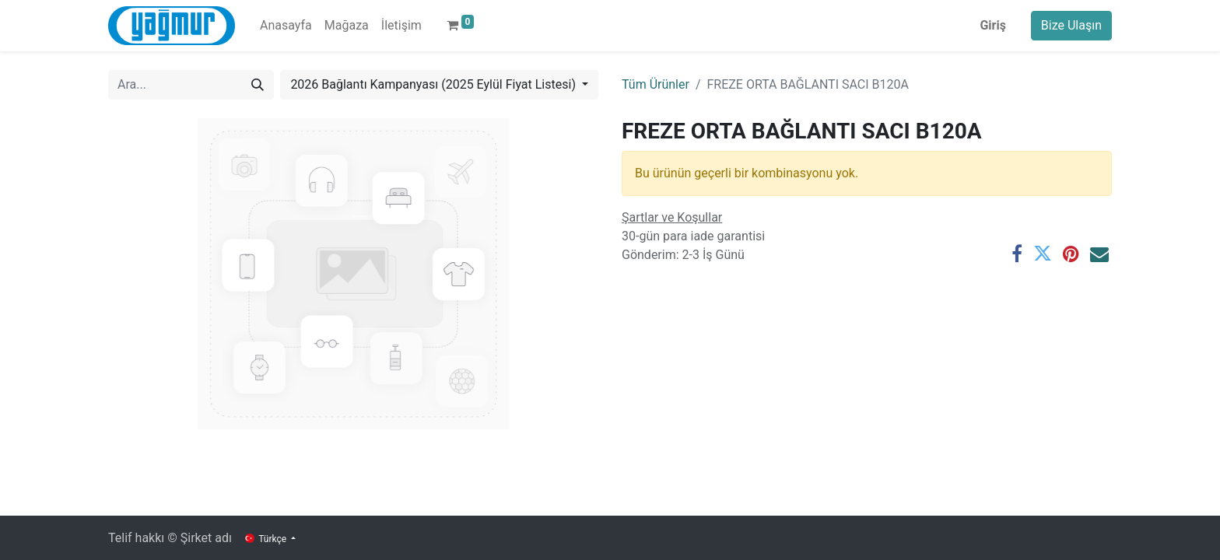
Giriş (992, 25)
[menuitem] (286, 25)
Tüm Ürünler (655, 84)
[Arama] (257, 85)
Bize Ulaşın (1071, 25)
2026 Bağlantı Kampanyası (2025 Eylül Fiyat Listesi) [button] (434, 84)
